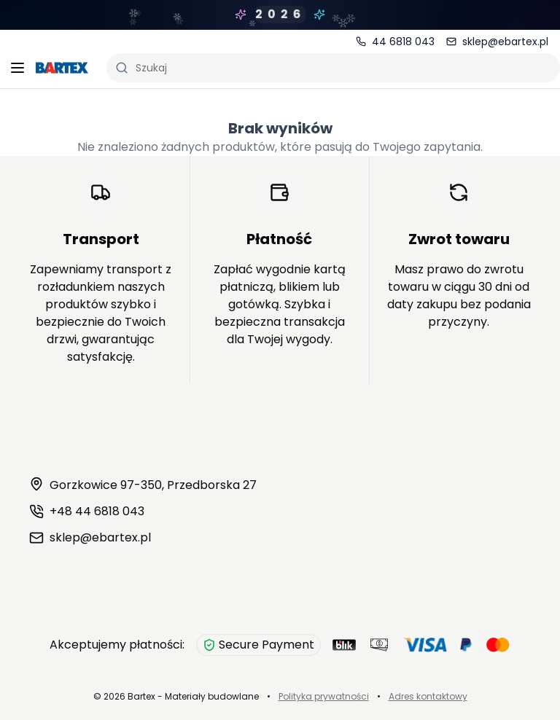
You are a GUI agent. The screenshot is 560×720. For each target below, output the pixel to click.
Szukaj (141, 67)
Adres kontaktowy (428, 696)
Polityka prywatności (324, 696)
